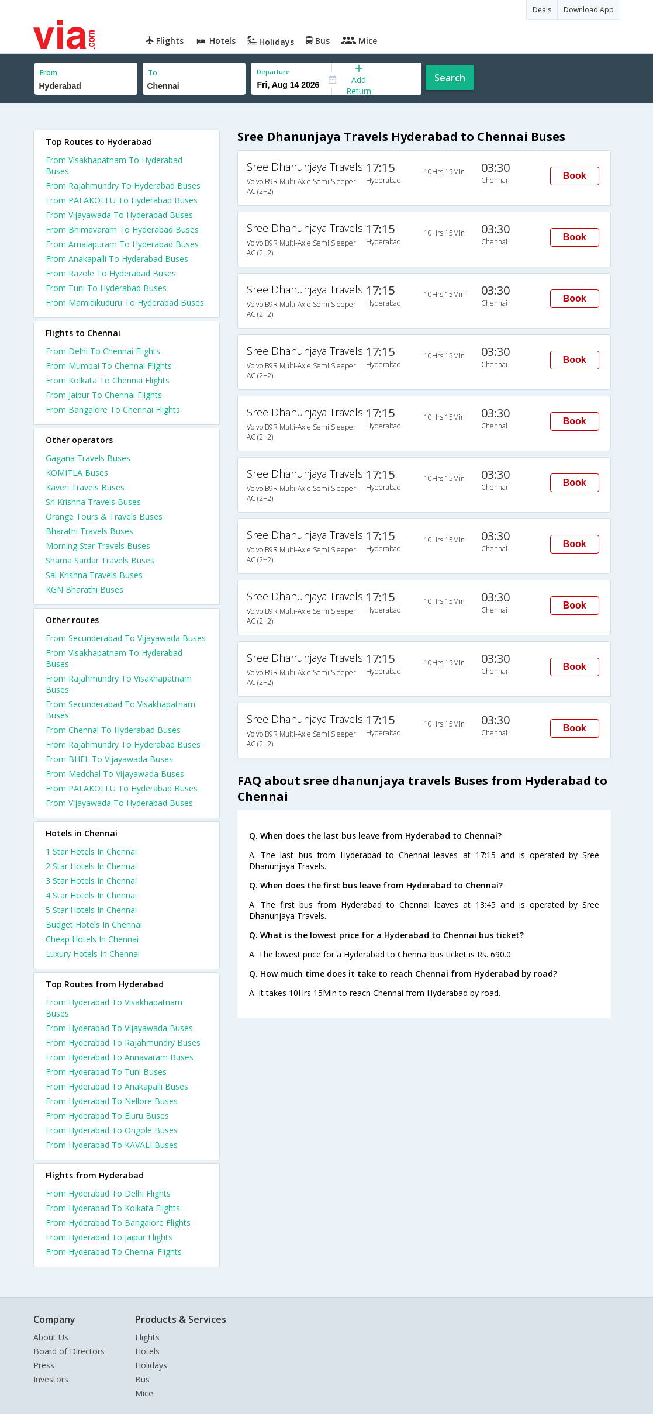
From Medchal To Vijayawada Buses (115, 773)
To (152, 73)
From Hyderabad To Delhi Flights (108, 1193)
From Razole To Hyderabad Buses (111, 273)
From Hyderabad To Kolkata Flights (113, 1208)
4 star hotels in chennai (91, 895)
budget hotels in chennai (94, 924)
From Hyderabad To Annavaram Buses (120, 1057)
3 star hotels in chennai (91, 880)
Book (574, 176)
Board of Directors (69, 1351)
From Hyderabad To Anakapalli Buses (117, 1086)
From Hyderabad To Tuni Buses (106, 1071)
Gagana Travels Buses (88, 458)
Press (43, 1365)
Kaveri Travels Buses (85, 487)
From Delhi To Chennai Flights (103, 351)
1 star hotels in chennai (91, 851)
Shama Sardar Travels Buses (100, 560)
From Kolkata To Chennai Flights (108, 380)
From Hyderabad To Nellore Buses (112, 1101)
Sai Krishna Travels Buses (94, 574)
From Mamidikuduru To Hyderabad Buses (125, 302)
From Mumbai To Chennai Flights (109, 365)
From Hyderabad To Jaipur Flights (109, 1237)
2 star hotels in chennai (91, 866)
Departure (273, 71)
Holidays (151, 1365)
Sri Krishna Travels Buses (93, 501)
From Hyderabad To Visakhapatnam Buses (114, 1008)
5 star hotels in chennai (91, 909)
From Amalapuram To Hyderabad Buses (122, 244)
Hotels (147, 1351)
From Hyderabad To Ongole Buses (112, 1130)
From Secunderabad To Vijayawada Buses (126, 638)
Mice (144, 1393)
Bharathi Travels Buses (89, 531)
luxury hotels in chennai (93, 953)
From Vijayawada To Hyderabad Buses (119, 214)
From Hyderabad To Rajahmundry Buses (123, 1042)
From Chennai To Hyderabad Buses (113, 729)
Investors (50, 1379)
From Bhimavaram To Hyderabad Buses (122, 229)
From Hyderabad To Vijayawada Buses (119, 1027)
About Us (50, 1337)
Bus (142, 1379)
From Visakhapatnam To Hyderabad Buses (114, 165)
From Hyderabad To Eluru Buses (107, 1115)
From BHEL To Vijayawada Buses (109, 759)
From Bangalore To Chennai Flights (113, 409)
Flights (147, 1337)
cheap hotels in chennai (92, 939)
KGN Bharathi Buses (84, 589)
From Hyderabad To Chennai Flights (114, 1251)
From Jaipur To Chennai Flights (104, 394)
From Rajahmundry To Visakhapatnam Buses (119, 684)
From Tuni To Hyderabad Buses (106, 287)
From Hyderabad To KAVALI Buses (112, 1144)
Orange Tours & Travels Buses (104, 516)
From (48, 73)
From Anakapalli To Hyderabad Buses (117, 258)
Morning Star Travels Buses (98, 545)
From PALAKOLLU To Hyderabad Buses (122, 200)
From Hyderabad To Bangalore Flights (118, 1222)
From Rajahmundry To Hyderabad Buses (123, 185)
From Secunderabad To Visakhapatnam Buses (120, 710)
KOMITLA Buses (77, 472)
